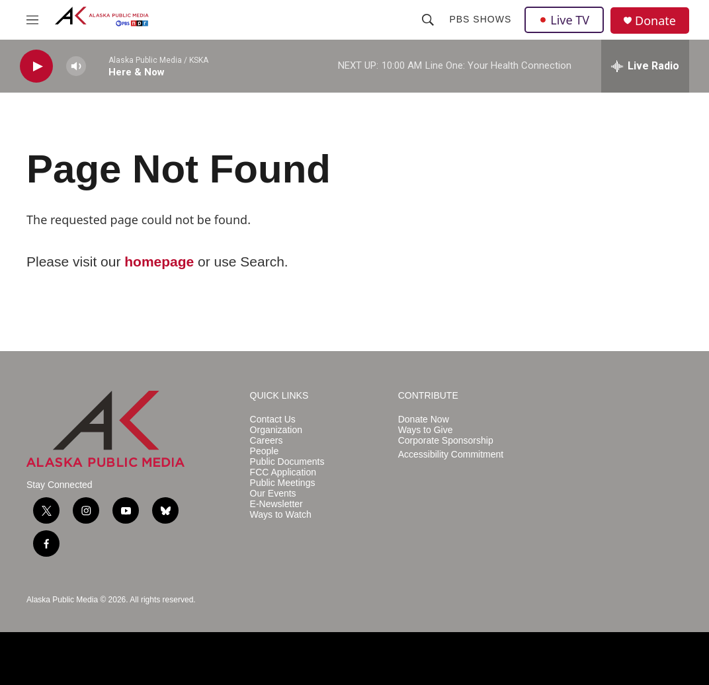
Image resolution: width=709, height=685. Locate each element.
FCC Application (283, 472)
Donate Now (423, 419)
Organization (276, 430)
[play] (36, 66)
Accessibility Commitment (450, 455)
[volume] (76, 66)
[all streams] (645, 66)
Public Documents (287, 462)
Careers (266, 441)
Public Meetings (282, 483)
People (264, 451)
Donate (655, 21)
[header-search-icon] (427, 20)
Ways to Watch (281, 515)
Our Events (273, 494)
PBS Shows (480, 19)
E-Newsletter (276, 504)
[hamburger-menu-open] (32, 20)
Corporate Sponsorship (445, 441)
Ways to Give (425, 430)
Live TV (564, 20)
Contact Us (273, 419)
